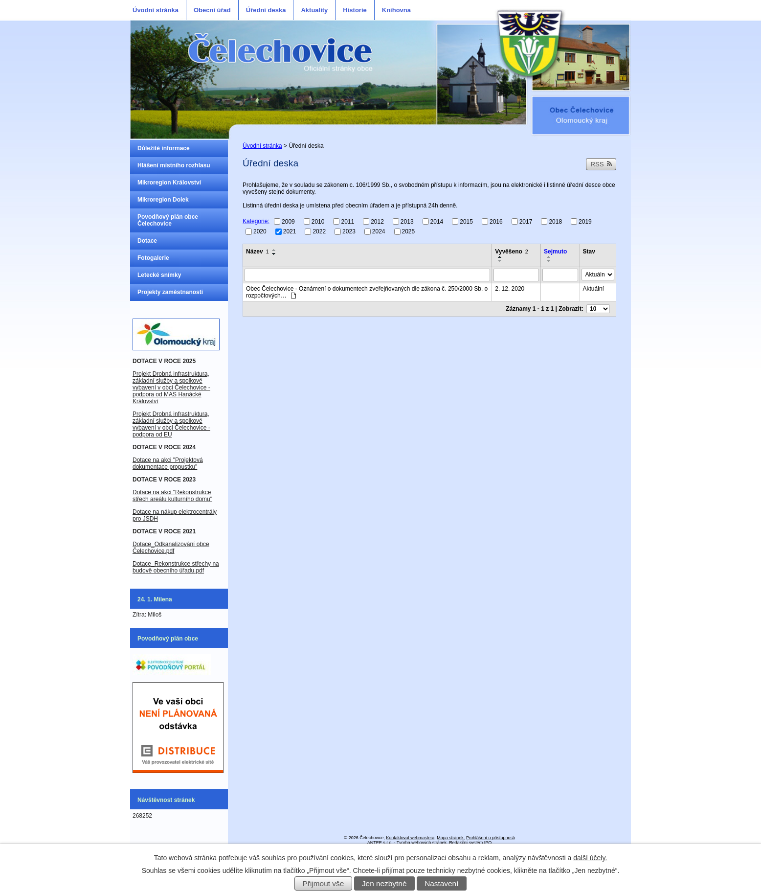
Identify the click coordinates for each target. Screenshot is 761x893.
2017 (526, 221)
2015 (466, 221)
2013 (407, 221)
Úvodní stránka (156, 10)
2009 (288, 221)
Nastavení (441, 883)
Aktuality (314, 10)
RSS (601, 164)
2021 (289, 231)
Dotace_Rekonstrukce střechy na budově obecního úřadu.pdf (176, 567)
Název (257, 251)
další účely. (590, 858)
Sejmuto (555, 251)
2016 (496, 221)
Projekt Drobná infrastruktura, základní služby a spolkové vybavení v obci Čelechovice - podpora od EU (171, 424)
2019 (585, 221)
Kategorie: (256, 221)
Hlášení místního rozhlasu (173, 165)
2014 (437, 221)
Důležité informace (163, 148)
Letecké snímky (159, 275)
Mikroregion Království (169, 182)
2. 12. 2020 (509, 288)
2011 (347, 221)
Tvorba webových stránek (422, 842)
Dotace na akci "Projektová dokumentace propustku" (168, 463)
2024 (378, 231)
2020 (260, 231)
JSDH (149, 518)
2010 (318, 221)
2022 (319, 231)
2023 (349, 231)
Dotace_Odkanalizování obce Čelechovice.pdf (171, 547)
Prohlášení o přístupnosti (490, 837)
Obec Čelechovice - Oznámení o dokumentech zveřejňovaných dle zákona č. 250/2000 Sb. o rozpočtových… (367, 292)
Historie (354, 10)
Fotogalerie (153, 257)
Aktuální (593, 288)
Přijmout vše (323, 883)
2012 (377, 221)
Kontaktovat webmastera (410, 837)
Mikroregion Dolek (163, 199)
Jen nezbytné (384, 883)
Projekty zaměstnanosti (170, 292)
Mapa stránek (450, 837)
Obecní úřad (212, 10)
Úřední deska (266, 10)
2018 (555, 221)
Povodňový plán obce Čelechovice (167, 220)
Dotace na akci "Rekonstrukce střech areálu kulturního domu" (172, 496)
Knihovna (396, 10)
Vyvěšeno (511, 251)
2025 (408, 231)
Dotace (147, 240)
